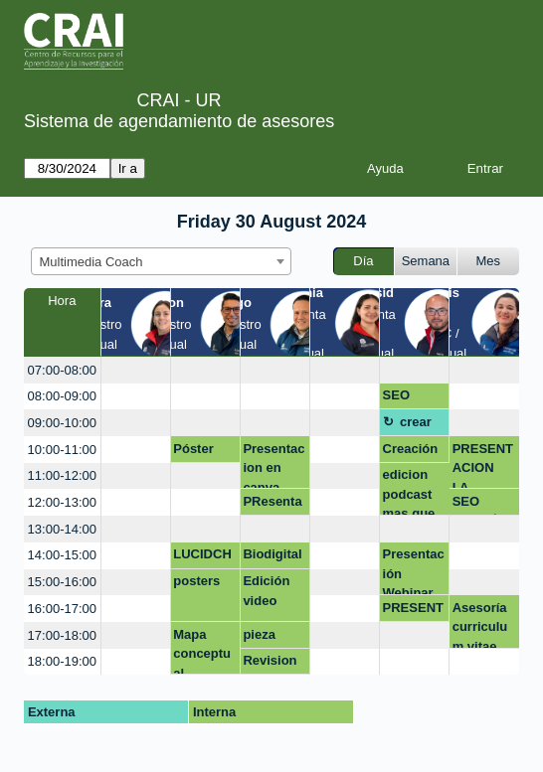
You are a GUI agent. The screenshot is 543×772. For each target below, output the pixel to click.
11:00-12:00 (62, 475)
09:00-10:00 (62, 422)
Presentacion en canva (273, 465)
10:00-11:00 (62, 449)
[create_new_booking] (135, 370)
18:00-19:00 (62, 661)
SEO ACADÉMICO (482, 505)
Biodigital (272, 553)
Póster (193, 448)
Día (363, 260)
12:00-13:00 (62, 502)
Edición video (266, 590)
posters (196, 580)
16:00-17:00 (62, 608)
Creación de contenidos (414, 452)
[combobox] (161, 261)
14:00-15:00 (62, 554)
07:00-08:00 (62, 370)
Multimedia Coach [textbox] (91, 261)
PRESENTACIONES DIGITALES (413, 611)
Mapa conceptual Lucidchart (204, 651)
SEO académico (412, 398)
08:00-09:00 (62, 395)
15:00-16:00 (62, 581)
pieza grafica (264, 638)
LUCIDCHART (202, 557)
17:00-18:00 (62, 635)
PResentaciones (272, 505)
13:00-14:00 (62, 529)
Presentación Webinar (414, 570)
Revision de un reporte (269, 664)
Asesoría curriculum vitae (480, 624)
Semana (426, 260)
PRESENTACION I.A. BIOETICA (483, 465)
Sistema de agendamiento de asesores (179, 121)
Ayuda (385, 168)
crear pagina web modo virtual (421, 425)
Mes (488, 260)
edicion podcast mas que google (409, 491)
